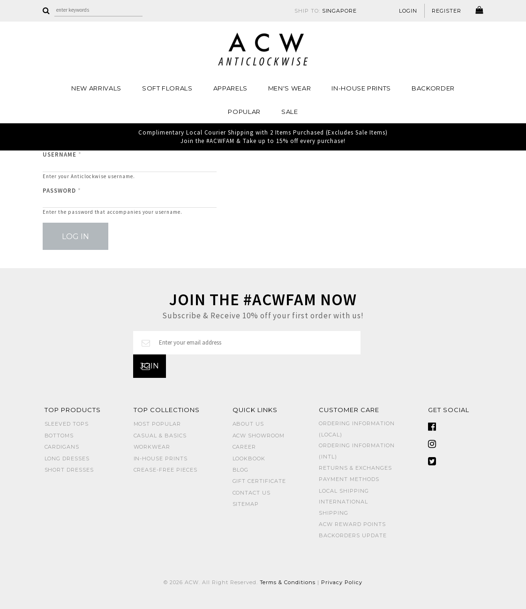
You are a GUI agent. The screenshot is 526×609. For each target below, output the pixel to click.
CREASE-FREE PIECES (166, 469)
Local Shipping (344, 491)
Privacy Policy (341, 582)
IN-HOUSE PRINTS (361, 88)
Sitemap (246, 504)
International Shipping (343, 507)
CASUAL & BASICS (160, 435)
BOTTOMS (59, 435)
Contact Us (252, 492)
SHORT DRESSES (69, 469)
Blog (241, 469)
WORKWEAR (152, 447)
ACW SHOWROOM (259, 435)
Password (62, 191)
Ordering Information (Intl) (357, 450)
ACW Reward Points (352, 524)
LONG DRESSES (67, 458)
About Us (248, 424)
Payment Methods (349, 479)
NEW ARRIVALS (96, 88)
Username (62, 154)
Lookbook (249, 458)
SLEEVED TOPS (67, 424)
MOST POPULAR (157, 424)
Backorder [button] (433, 88)
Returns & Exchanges (355, 468)
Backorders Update (353, 535)
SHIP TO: (325, 11)
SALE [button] (289, 111)
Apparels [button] (230, 88)
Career (244, 447)
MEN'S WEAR (289, 88)
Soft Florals (167, 88)
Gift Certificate (259, 481)
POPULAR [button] (244, 111)
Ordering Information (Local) (357, 428)
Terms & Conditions (288, 582)
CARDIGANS (62, 447)
